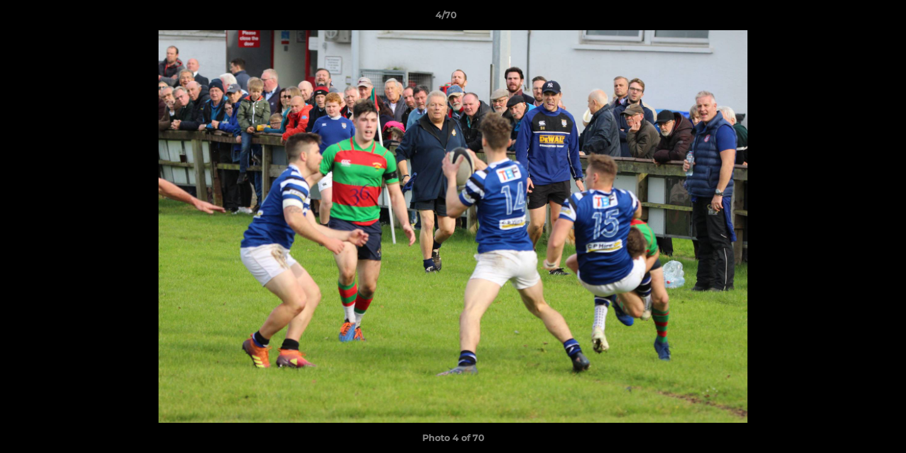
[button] (853, 18)
